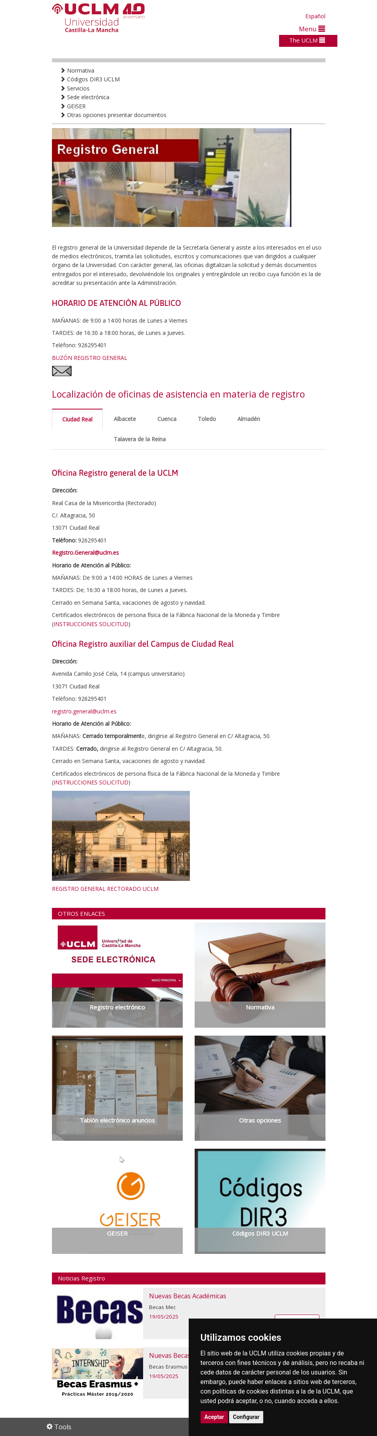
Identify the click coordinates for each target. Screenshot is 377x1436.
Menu (312, 28)
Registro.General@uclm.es (85, 552)
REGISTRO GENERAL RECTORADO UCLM (105, 888)
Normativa (77, 70)
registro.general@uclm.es (84, 711)
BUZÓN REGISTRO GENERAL (89, 357)
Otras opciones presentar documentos (113, 115)
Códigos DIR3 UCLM (90, 79)
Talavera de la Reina (140, 439)
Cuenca (166, 419)
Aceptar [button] (214, 1417)
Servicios (75, 88)
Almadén (248, 419)
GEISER (73, 106)
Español (315, 16)
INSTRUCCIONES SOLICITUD (91, 624)
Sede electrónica (84, 97)
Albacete (125, 419)
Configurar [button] (246, 1417)
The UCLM (307, 40)
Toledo (207, 419)
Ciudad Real (77, 419)
